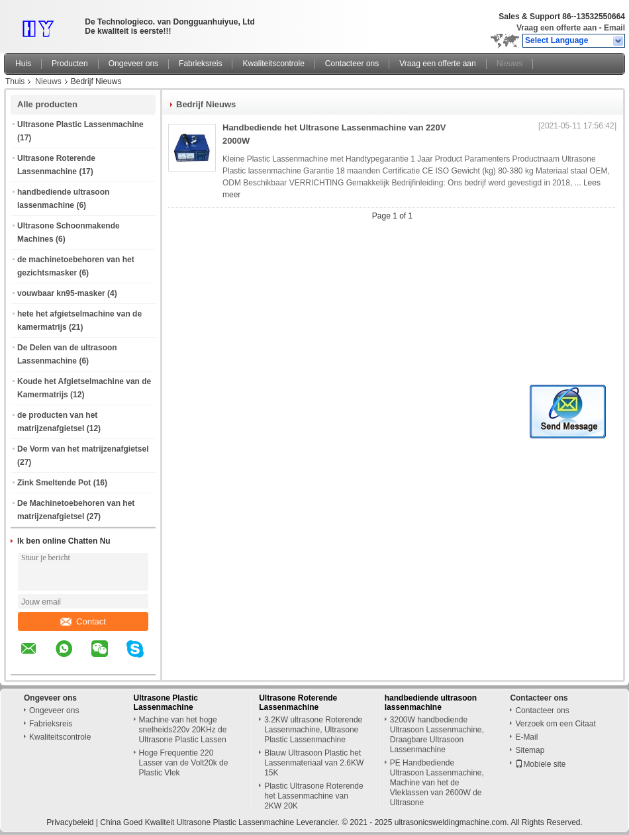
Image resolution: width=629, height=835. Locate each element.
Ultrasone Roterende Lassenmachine (298, 702)
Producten (70, 63)
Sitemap (529, 750)
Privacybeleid (69, 822)
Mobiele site (540, 764)
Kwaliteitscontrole (273, 63)
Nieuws (509, 63)
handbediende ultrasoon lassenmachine (431, 702)
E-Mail (526, 737)
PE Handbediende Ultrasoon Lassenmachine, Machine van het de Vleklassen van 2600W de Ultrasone (437, 782)
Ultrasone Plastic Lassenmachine (80, 124)
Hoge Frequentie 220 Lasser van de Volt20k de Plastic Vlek (183, 762)
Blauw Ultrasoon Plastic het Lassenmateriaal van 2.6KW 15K (313, 762)
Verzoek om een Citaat (555, 723)
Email (614, 27)
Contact (83, 621)
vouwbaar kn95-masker (61, 293)
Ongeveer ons (133, 63)
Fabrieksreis (200, 63)
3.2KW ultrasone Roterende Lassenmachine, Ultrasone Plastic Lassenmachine (313, 729)
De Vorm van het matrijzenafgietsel (83, 449)
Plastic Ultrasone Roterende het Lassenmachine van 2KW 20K (313, 795)
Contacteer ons (352, 63)
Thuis (14, 81)
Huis (23, 63)
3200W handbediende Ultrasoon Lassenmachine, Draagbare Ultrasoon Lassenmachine (437, 734)
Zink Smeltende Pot (54, 482)
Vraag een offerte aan (556, 27)
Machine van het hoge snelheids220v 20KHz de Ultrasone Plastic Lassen (183, 729)
